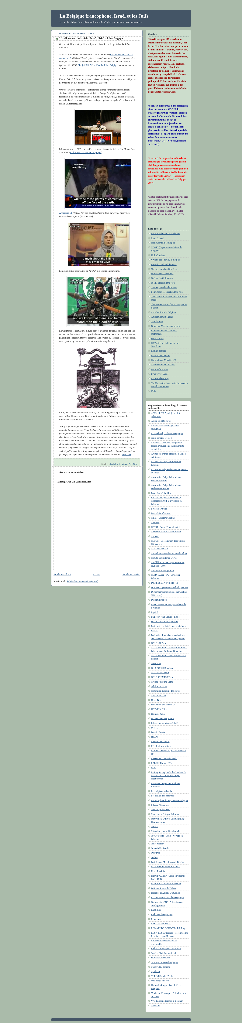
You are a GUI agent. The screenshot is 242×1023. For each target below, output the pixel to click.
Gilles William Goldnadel (163, 364)
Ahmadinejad (95, 186)
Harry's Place (157, 338)
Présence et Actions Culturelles (165, 893)
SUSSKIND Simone (160, 967)
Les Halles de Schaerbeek (163, 795)
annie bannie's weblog (161, 438)
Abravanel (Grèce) (159, 378)
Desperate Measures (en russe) (165, 326)
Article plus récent (62, 574)
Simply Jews (157, 321)
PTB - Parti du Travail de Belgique (167, 897)
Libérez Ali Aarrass (160, 805)
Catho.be (155, 522)
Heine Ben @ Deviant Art (163, 704)
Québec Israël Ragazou (162, 278)
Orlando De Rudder (160, 848)
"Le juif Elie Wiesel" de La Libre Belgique (98, 65)
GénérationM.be (158, 695)
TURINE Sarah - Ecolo (162, 976)
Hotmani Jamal (158, 714)
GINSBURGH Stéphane (162, 668)
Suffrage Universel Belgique (164, 962)
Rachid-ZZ (156, 910)
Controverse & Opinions (162, 570)
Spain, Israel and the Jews (163, 282)
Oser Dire (155, 852)
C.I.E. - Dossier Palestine (163, 518)
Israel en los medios (160, 355)
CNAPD (155, 536)
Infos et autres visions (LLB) (164, 723)
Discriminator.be (159, 599)
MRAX (154, 826)
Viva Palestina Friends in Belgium (167, 1001)
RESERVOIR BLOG (161, 923)
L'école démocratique (161, 746)
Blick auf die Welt (159, 369)
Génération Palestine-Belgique (165, 691)
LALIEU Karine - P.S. (161, 763)
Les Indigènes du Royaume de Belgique (169, 800)
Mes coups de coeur (160, 809)
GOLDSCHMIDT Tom (162, 677)
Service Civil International (163, 953)
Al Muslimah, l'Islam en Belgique (167, 433)
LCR (153, 767)
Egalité (154, 612)
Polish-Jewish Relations (162, 273)
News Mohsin (157, 843)
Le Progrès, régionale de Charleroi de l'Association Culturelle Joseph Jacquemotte (168, 775)
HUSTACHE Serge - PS (162, 718)
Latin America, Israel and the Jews (167, 292)
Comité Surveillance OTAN (164, 558)
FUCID (154, 630)
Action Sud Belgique (161, 421)
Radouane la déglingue (161, 914)
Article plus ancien (131, 574)
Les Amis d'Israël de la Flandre (165, 233)
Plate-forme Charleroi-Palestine (166, 883)
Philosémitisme (158, 255)
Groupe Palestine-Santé (162, 681)
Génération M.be (159, 686)
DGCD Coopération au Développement (169, 587)
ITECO (154, 736)
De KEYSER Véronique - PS (164, 582)
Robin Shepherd (158, 351)
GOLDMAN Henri (160, 672)
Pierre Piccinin (158, 871)
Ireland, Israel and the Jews (164, 264)
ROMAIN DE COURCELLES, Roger (169, 928)
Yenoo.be (155, 1005)
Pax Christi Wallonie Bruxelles (165, 866)
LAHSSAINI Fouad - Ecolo (164, 758)
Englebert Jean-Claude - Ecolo (165, 617)
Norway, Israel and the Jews (164, 269)
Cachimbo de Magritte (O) (163, 360)
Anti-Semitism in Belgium (163, 312)
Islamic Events (158, 732)
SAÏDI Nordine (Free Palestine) (166, 948)
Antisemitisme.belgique (162, 316)
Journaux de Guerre (160, 741)
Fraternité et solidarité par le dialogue (168, 626)
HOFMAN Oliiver (159, 709)
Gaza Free (156, 663)
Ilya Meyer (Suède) (160, 374)
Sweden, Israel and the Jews (164, 287)
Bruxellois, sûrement (161, 513)
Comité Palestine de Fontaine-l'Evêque (169, 553)
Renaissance (157, 919)
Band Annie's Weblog (161, 493)
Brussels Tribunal (159, 508)
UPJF (153, 391)
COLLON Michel (159, 548)
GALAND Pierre (159, 643)
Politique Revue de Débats (163, 888)
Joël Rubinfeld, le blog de (163, 242)
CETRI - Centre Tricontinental (165, 527)
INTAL (154, 727)
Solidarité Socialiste (160, 957)
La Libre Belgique (118, 464)
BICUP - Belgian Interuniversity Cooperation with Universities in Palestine (166, 501)
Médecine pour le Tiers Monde (165, 831)
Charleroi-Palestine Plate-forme (166, 531)
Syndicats (155, 971)
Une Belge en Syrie (160, 980)
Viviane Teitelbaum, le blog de (165, 259)
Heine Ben (156, 700)
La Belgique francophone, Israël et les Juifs (104, 16)
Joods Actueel (157, 238)
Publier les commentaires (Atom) (82, 581)
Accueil (96, 574)
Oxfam (154, 857)
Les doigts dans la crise (162, 791)
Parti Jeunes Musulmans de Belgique (168, 862)
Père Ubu (133, 464)
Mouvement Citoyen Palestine (165, 814)
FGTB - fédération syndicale (164, 621)
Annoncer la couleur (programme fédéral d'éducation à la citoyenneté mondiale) (167, 446)
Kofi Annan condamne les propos (85, 152)
